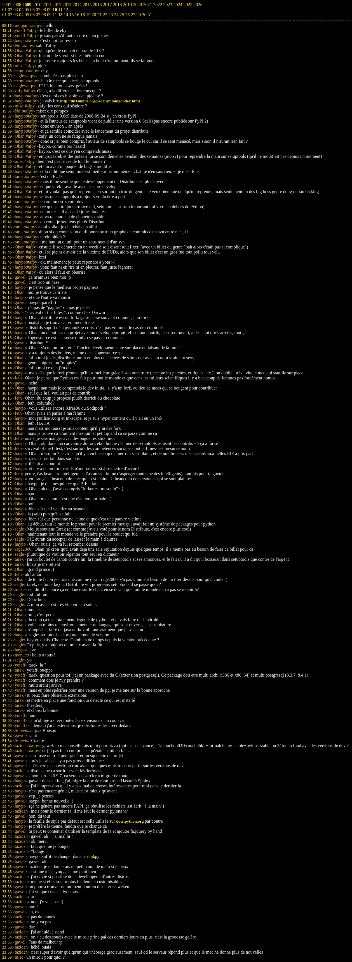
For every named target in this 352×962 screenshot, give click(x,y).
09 (49, 14)
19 (88, 14)
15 (71, 14)
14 (66, 14)
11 (55, 14)
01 (4, 14)
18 (82, 14)
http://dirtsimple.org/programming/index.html (100, 101)
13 (60, 14)
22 (105, 14)
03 (15, 14)
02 (10, 14)
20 (93, 14)
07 (38, 14)
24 (116, 14)
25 (121, 14)
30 (144, 14)
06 (32, 14)
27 (133, 14)
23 (110, 14)
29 (138, 14)
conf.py (93, 856)
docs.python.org (130, 821)
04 (21, 14)
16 (77, 14)
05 (27, 14)
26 (127, 14)
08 (43, 14)
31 (149, 14)
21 (99, 14)
